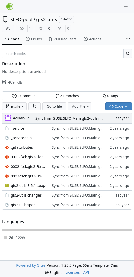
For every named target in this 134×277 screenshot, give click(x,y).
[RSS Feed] (8, 28)
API (86, 272)
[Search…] (127, 53)
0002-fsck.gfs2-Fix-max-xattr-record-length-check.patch (29, 166)
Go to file (54, 106)
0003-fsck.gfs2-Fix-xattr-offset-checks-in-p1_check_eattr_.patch (29, 176)
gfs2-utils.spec (23, 204)
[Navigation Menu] (126, 6)
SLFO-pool (21, 19)
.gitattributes (22, 147)
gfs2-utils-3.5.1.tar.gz (28, 185)
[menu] (53, 272)
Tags (110, 95)
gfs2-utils (46, 19)
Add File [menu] (81, 106)
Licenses (72, 272)
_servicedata (21, 137)
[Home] (10, 6)
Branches (67, 95)
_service (17, 128)
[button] (34, 106)
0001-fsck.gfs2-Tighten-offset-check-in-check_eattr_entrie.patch (29, 156)
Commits (24, 95)
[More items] (128, 39)
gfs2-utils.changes (26, 195)
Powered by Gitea (31, 265)
